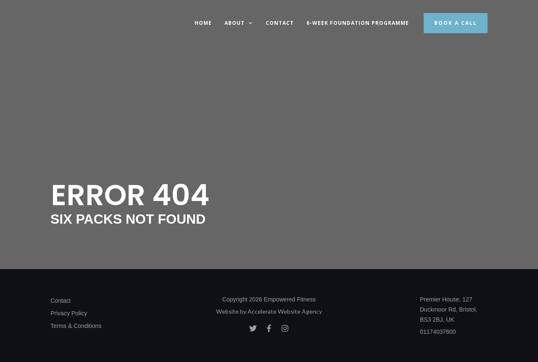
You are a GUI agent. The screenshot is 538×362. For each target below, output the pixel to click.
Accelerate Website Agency (285, 311)
